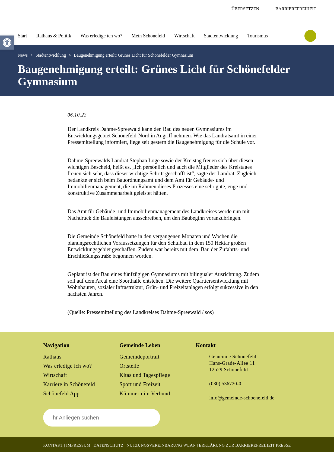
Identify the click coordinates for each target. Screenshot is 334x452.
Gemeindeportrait (139, 357)
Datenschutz (108, 445)
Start (22, 35)
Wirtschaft (184, 35)
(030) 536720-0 (225, 383)
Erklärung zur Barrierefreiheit (237, 445)
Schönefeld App (61, 393)
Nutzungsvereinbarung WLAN (161, 445)
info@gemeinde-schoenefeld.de (241, 398)
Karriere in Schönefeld (69, 384)
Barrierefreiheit (295, 9)
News (23, 55)
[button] (7, 42)
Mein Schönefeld (148, 35)
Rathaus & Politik (53, 35)
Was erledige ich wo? (101, 35)
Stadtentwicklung (221, 35)
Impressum (78, 445)
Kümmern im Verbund (144, 393)
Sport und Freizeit (140, 384)
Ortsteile (129, 366)
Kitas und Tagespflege (144, 375)
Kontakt (53, 445)
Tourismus (257, 35)
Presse (283, 445)
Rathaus (52, 357)
